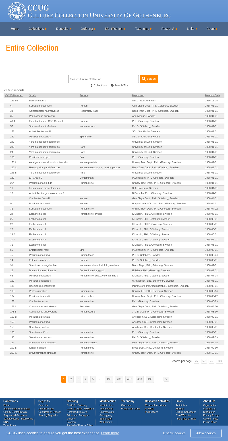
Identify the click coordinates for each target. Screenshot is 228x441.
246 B (13, 172)
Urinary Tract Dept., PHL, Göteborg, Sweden (156, 162)
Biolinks (180, 408)
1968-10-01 (211, 352)
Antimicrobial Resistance (16, 408)
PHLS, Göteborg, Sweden (146, 126)
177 (12, 301)
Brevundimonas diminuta (42, 270)
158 (12, 327)
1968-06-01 (211, 260)
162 (12, 280)
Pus (82, 157)
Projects (149, 408)
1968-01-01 (211, 105)
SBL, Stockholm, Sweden (146, 131)
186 (12, 332)
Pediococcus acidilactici (42, 116)
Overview (126, 405)
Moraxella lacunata (39, 316)
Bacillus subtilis (37, 100)
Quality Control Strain (15, 412)
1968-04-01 (211, 188)
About (211, 28)
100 (220, 361)
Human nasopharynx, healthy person (100, 167)
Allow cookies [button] (206, 433)
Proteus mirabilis (38, 291)
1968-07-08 (211, 275)
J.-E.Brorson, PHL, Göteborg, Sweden (153, 311)
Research (168, 28)
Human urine (87, 183)
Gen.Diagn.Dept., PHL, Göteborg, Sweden (155, 105)
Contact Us (209, 408)
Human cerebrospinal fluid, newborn (99, 265)
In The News (210, 422)
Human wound (87, 126)
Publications (151, 412)
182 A (13, 167)
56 (11, 249)
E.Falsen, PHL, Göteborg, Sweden (151, 270)
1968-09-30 (211, 347)
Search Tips (120, 85)
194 (12, 342)
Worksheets (105, 422)
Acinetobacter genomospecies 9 (46, 193)
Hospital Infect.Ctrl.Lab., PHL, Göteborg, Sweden (159, 203)
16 (11, 193)
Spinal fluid (86, 136)
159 (12, 322)
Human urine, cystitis (91, 213)
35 (11, 116)
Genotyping (105, 415)
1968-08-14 (211, 291)
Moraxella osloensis (40, 136)
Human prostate (88, 162)
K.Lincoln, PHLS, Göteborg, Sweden (152, 213)
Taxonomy (142, 28)
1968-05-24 (211, 255)
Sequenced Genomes (15, 415)
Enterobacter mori (39, 249)
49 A (12, 121)
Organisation (210, 405)
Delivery (71, 418)
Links (190, 28)
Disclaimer (209, 412)
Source (84, 95)
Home (15, 28)
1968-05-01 (211, 213)
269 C (13, 352)
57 (11, 126)
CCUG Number (14, 95)
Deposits (62, 28)
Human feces (87, 255)
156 (12, 131)
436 (119, 379)
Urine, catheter (88, 296)
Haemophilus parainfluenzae (44, 167)
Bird (82, 249)
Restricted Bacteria (77, 412)
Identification (114, 28)
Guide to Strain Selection (80, 408)
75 (211, 361)
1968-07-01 (211, 265)
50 (204, 361)
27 (11, 224)
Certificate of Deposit (49, 412)
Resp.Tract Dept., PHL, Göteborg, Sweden (155, 110)
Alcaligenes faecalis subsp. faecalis (48, 162)
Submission (105, 418)
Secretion (85, 306)
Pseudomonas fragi (39, 255)
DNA (5, 422)
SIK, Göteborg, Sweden (145, 188)
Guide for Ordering (77, 405)
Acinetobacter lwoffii (40, 131)
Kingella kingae (37, 347)
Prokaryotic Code (130, 408)
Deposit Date (212, 95)
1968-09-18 (211, 342)
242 (12, 141)
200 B (13, 347)
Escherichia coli (37, 213)
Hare (82, 147)
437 (129, 379)
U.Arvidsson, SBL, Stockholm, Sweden (153, 280)
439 (150, 379)
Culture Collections (186, 412)
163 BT (14, 100)
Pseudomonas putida (40, 183)
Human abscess (88, 342)
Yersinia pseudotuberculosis (44, 141)
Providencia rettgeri (39, 157)
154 (12, 270)
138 (12, 291)
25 (11, 219)
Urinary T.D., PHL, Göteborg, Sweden (152, 291)
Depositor (137, 95)
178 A (13, 306)
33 (11, 110)
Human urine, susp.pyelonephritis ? (99, 275)
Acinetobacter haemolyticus (44, 110)
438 (139, 379)
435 (109, 379)
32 (11, 208)
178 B (13, 311)
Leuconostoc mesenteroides (44, 188)
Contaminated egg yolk (92, 270)
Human (83, 105)
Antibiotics (181, 405)
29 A (12, 234)
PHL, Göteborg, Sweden (145, 121)
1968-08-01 (211, 280)
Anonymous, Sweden (143, 116)
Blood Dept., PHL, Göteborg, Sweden (152, 265)
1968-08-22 (211, 296)
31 (11, 244)
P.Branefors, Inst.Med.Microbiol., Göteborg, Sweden (160, 286)
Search (148, 78)
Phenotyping (106, 408)
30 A (12, 239)
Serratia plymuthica (39, 327)
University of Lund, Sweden (147, 141)
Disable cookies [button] (174, 433)
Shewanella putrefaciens (42, 126)
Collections (36, 28)
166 (12, 157)
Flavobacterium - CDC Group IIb (46, 121)
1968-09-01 (211, 316)
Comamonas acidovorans (43, 311)
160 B (13, 316)
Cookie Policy (210, 418)
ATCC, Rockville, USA (144, 100)
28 (11, 229)
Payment (71, 422)
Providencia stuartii (39, 203)
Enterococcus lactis (39, 260)
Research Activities (155, 405)
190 (12, 337)
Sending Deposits (48, 415)
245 (12, 152)
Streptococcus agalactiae (43, 265)
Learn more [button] (110, 433)
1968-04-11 (211, 203)
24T (12, 213)
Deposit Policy (46, 408)
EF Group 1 (35, 177)
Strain (32, 95)
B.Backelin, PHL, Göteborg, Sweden (152, 193)
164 (12, 296)
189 (12, 177)
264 (12, 183)
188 (12, 286)
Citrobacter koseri (38, 301)
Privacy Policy (210, 415)
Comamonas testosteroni (42, 306)
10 (11, 188)
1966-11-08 (211, 100)
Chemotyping (106, 412)
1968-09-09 (211, 337)
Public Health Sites (186, 418)
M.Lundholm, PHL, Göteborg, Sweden (153, 177)
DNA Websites (183, 415)
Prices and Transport (78, 415)
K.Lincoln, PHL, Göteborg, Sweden (151, 219)
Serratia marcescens (40, 105)
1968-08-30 (211, 306)
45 (11, 255)
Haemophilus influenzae (42, 286)
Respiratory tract (89, 110)
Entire (6, 405)
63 (11, 275)
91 (11, 265)
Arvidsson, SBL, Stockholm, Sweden (152, 316)
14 (11, 260)
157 (12, 136)
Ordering (87, 28)
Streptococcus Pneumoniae (18, 418)
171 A (13, 162)
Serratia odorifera (38, 332)
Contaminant (86, 177)
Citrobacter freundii (39, 198)
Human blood (87, 347)
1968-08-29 (211, 301)
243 (12, 147)
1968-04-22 (211, 208)
